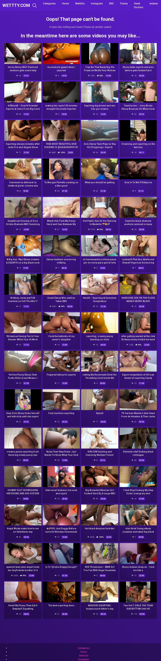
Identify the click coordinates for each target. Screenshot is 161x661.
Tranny (124, 3)
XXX (111, 3)
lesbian (154, 3)
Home (65, 3)
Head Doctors (138, 5)
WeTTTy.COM (16, 5)
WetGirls (80, 3)
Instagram (97, 3)
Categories (49, 3)
